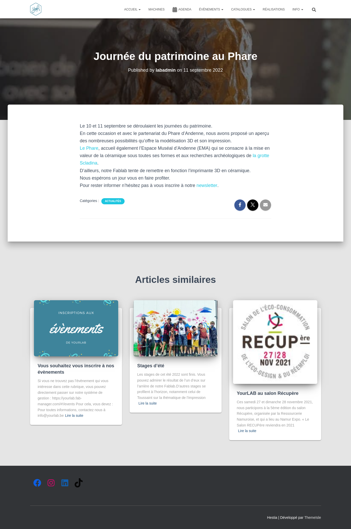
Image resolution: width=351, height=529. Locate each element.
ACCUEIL (132, 9)
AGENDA (181, 9)
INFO (298, 9)
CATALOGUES (243, 9)
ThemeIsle (312, 517)
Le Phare (89, 148)
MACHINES (156, 9)
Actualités (113, 201)
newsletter (207, 185)
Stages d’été (150, 365)
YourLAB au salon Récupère (268, 393)
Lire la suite (74, 415)
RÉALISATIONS (274, 9)
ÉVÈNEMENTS (211, 9)
